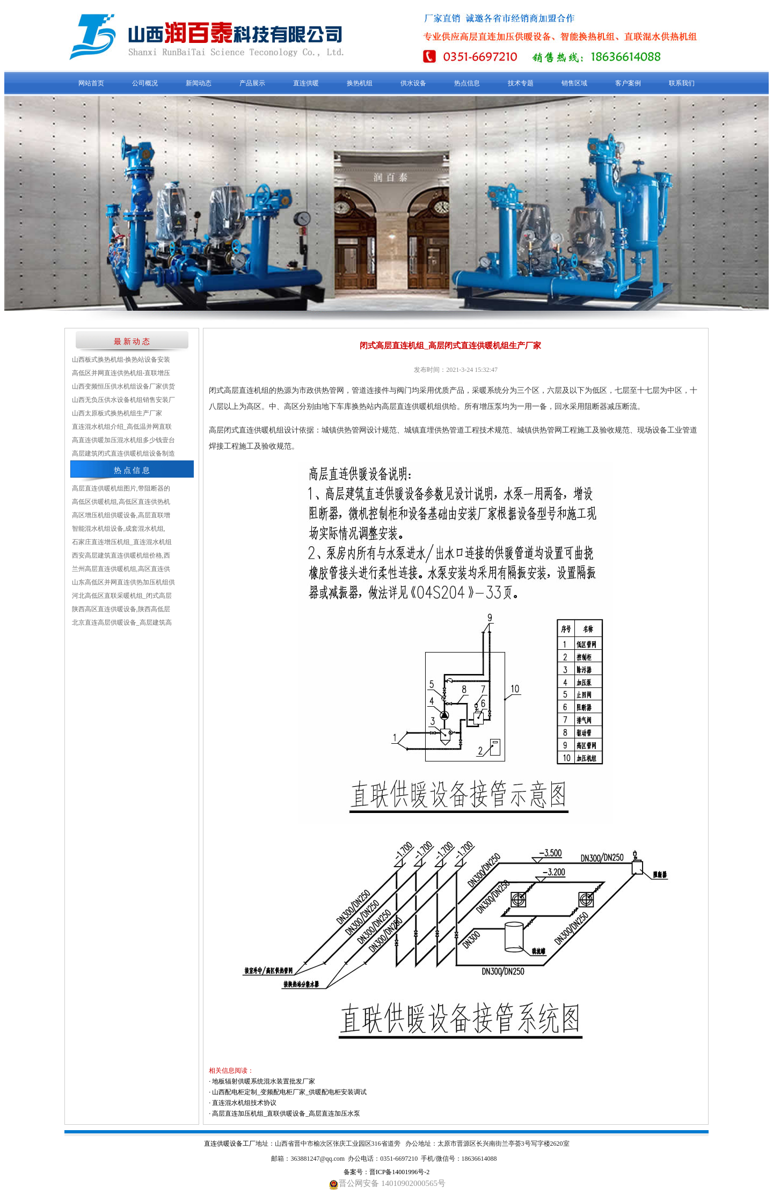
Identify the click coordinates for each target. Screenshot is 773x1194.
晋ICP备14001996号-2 (399, 1172)
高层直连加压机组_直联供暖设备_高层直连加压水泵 (286, 1113)
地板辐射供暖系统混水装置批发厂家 (263, 1081)
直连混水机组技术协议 (244, 1103)
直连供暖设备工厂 (230, 1143)
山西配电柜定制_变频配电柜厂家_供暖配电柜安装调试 (289, 1092)
